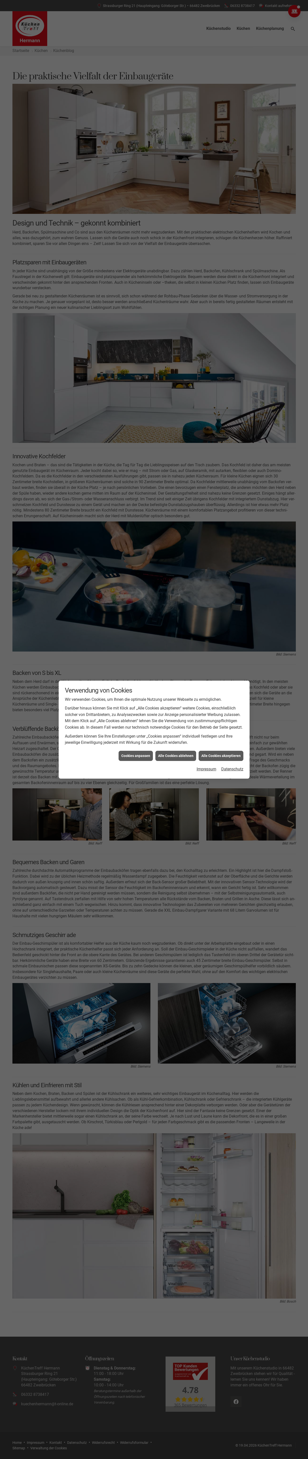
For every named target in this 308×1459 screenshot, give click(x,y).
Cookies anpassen (135, 756)
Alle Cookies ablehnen (175, 756)
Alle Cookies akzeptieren (221, 756)
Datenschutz (232, 769)
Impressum (206, 769)
